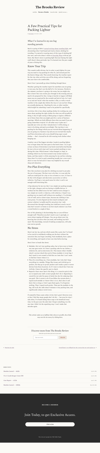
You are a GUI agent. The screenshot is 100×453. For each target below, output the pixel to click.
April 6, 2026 (94, 371)
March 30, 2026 (93, 385)
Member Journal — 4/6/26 (11, 371)
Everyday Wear (57, 55)
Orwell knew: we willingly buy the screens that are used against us (77, 348)
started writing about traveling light (56, 48)
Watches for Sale (9, 348)
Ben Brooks (31, 34)
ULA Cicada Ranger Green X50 (13, 376)
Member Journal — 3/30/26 (11, 385)
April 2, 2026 (94, 376)
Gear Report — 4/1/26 (10, 380)
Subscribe (62, 337)
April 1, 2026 (94, 380)
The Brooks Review (50, 7)
